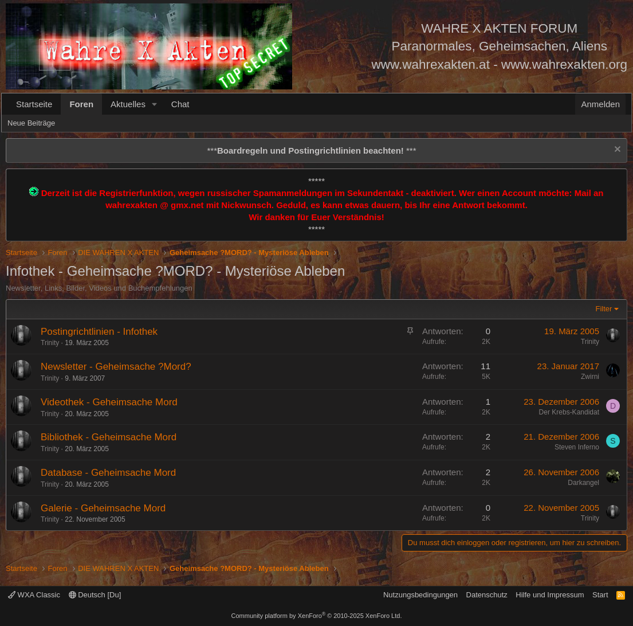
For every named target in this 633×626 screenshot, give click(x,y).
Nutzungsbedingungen (420, 594)
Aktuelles (128, 104)
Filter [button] (604, 308)
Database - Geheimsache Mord (108, 472)
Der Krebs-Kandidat (569, 412)
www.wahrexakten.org (564, 64)
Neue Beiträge (31, 123)
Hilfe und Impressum (550, 594)
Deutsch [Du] (95, 594)
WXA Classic (34, 594)
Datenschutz (487, 594)
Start (600, 594)
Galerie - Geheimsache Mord (103, 508)
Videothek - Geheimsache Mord (109, 402)
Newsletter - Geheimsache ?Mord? (116, 366)
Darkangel (583, 483)
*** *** (311, 150)
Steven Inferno (577, 447)
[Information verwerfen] (616, 150)
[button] (155, 104)
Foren (81, 104)
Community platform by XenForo (316, 615)
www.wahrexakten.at (431, 64)
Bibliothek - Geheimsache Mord (108, 437)
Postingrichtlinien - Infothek (99, 331)
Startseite (34, 104)
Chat (180, 104)
